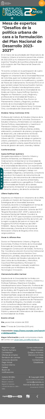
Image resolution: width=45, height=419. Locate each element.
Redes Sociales (37, 350)
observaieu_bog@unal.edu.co (26, 340)
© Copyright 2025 (36, 377)
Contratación (7, 352)
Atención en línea (35, 355)
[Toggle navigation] (42, 3)
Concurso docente (10, 360)
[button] (12, 18)
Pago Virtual (7, 362)
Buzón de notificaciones (8, 371)
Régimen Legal (8, 348)
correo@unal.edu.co (35, 382)
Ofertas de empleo (10, 355)
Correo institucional (35, 348)
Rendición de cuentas (11, 357)
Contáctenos (37, 360)
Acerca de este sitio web (33, 385)
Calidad (5, 367)
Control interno (8, 365)
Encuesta (39, 357)
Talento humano (9, 350)
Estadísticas (38, 362)
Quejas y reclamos (35, 352)
